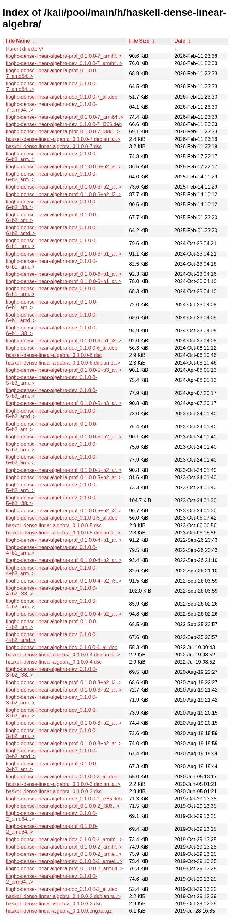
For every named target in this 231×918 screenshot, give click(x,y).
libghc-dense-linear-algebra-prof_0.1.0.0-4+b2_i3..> (63, 580)
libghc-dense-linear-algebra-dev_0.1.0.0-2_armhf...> (64, 839)
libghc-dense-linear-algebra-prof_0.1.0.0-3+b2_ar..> (63, 689)
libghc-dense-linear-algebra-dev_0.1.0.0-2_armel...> (64, 861)
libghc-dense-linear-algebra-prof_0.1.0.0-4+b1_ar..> (63, 540)
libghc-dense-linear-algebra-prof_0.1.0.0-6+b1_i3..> (63, 340)
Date (179, 41)
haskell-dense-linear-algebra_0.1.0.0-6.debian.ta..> (63, 362)
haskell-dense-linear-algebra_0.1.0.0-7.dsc (54, 146)
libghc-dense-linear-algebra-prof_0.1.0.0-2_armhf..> (64, 846)
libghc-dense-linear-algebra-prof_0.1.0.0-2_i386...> (63, 806)
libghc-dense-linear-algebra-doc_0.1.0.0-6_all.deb (61, 348)
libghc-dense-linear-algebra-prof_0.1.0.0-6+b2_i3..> (63, 194)
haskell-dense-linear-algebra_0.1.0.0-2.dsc (54, 903)
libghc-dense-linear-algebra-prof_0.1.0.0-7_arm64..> (64, 117)
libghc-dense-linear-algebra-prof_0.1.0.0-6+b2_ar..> (63, 166)
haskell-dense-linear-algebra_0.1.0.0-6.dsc (54, 355)
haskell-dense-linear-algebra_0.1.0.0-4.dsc (54, 662)
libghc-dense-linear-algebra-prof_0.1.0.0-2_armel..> (63, 854)
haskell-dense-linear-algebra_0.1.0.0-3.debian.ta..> (63, 784)
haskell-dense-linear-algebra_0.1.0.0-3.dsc (54, 791)
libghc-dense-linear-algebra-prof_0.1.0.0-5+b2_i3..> (63, 510)
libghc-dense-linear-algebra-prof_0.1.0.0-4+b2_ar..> (63, 560)
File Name (18, 41)
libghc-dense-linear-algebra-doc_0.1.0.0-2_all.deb (61, 889)
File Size (139, 41)
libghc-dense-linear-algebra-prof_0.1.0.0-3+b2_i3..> (63, 682)
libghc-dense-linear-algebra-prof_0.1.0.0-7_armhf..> (64, 56)
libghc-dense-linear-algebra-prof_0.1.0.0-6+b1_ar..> (63, 254)
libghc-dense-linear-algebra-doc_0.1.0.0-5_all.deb (61, 518)
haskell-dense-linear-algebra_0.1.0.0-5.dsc (54, 525)
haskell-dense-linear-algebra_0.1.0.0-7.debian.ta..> (63, 139)
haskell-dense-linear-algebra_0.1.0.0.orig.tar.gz (58, 911)
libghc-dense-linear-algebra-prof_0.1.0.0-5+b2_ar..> (63, 436)
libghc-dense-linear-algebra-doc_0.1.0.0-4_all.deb (61, 647)
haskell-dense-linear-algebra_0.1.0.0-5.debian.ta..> (63, 532)
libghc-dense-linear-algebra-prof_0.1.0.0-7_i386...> (63, 131)
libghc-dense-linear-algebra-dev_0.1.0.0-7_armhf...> (64, 63)
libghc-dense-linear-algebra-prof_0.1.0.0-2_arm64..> (64, 868)
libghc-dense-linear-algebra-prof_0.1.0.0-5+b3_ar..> (63, 370)
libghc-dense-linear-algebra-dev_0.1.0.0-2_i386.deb (64, 798)
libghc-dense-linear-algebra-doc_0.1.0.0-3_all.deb (61, 776)
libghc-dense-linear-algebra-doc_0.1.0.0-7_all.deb (61, 97)
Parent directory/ (24, 48)
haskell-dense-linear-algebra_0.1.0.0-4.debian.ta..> (63, 654)
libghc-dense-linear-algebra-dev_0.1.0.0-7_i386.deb (64, 124)
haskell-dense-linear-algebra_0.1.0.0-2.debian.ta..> (63, 896)
